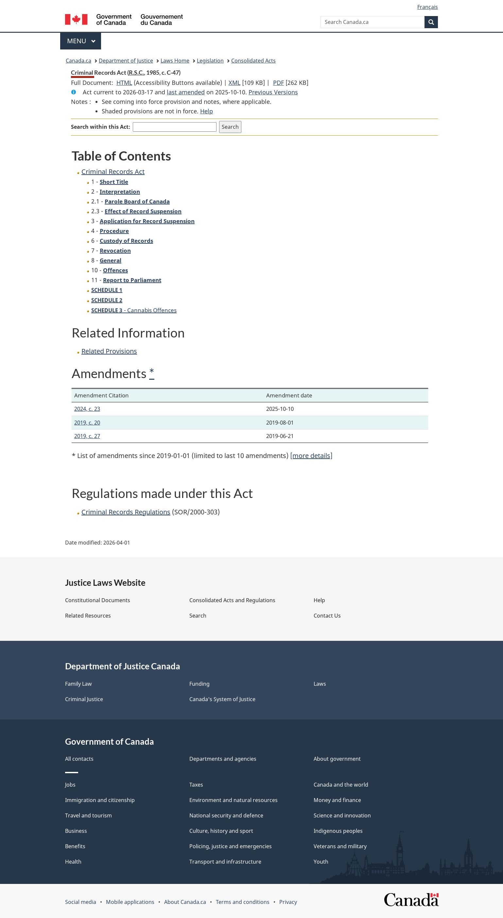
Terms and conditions (242, 902)
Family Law (78, 683)
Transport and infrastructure (225, 861)
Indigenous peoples (338, 830)
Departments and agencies (222, 758)
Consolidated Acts (253, 60)
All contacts (79, 758)
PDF (278, 82)
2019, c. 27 (87, 436)
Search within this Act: (100, 126)
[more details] (311, 455)
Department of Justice (126, 60)
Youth (321, 861)
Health (73, 861)
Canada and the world (341, 784)
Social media (80, 902)
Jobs (70, 784)
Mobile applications (130, 902)
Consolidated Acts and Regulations (232, 600)
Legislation (210, 60)
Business (76, 830)
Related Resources (88, 615)
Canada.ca (78, 60)
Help (206, 111)
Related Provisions (109, 351)
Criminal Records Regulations (125, 511)
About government (337, 758)
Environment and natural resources (233, 800)
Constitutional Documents (97, 600)
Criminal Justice (84, 699)
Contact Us (327, 615)
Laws (320, 683)
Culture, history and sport (221, 830)
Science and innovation (342, 815)
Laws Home (175, 60)
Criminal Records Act (113, 171)
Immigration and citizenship (100, 800)
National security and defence (226, 815)
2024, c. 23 (87, 408)
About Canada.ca (185, 902)
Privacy (288, 902)
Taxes (196, 784)
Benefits (75, 846)
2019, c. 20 (87, 422)
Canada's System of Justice (222, 699)
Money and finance (337, 800)
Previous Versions (273, 92)
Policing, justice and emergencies (230, 846)
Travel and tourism (88, 815)
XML (234, 82)
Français (427, 6)
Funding (199, 683)
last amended (186, 92)
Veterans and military (340, 846)
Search (197, 615)
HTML (124, 82)
